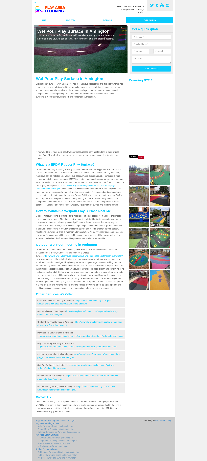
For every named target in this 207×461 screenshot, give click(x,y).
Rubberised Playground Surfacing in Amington (58, 452)
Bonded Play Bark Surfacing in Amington (56, 429)
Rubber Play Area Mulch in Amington (54, 443)
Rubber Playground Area (46, 449)
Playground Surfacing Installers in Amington (57, 440)
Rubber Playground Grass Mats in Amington (57, 455)
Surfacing (107, 20)
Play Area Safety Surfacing (48, 435)
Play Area (70, 20)
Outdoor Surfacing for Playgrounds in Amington (59, 432)
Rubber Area (150, 20)
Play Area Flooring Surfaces (48, 423)
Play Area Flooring (163, 420)
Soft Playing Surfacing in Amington (53, 446)
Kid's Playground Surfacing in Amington (55, 426)
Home (43, 20)
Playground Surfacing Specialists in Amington (56, 420)
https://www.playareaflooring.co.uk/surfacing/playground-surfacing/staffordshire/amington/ (78, 347)
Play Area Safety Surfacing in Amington (55, 438)
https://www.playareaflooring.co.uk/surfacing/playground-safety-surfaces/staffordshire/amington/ (80, 336)
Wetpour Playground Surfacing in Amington (57, 458)
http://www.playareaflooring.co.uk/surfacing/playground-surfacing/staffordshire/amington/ (83, 256)
